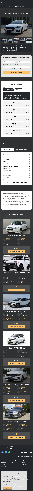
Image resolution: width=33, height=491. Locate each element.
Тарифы (24, 460)
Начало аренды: (7, 59)
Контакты (24, 464)
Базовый (18, 89)
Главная (3, 460)
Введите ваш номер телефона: (11, 64)
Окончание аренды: (23, 59)
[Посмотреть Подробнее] (16, 236)
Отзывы (24, 462)
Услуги (13, 462)
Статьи (13, 464)
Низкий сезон (8, 89)
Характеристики (21, 149)
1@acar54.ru (27, 456)
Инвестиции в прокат (5, 467)
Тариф (4, 87)
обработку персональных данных (21, 74)
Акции (3, 464)
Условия (3, 462)
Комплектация (8, 149)
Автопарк (14, 460)
